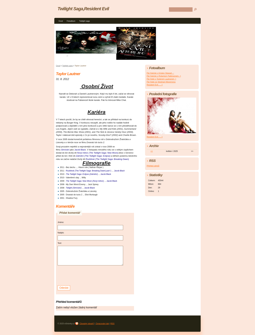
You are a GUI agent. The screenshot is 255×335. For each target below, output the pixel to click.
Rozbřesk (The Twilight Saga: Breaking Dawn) (107, 159)
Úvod (61, 21)
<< (152, 151)
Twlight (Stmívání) (74, 188)
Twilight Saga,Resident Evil (83, 8)
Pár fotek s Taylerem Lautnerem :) (161, 79)
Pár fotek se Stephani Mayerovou (161, 82)
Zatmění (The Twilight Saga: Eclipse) (93, 156)
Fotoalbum (71, 21)
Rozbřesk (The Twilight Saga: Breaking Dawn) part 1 (88, 171)
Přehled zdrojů (153, 166)
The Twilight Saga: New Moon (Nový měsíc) (85, 181)
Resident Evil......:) (154, 85)
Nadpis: (61, 233)
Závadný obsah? (87, 323)
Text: (60, 243)
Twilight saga (84, 21)
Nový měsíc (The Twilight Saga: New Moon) (97, 153)
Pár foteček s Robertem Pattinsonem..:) (164, 76)
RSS (112, 323)
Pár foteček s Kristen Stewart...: (160, 73)
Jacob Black (80, 149)
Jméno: (61, 222)
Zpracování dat (102, 323)
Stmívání (65, 149)
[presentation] (82, 275)
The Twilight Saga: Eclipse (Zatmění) (82, 174)
